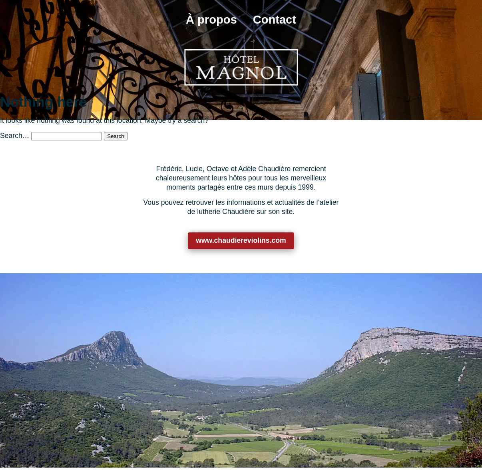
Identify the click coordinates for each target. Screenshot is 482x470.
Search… (14, 136)
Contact (274, 19)
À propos (211, 19)
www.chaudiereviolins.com (241, 240)
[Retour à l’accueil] (241, 67)
